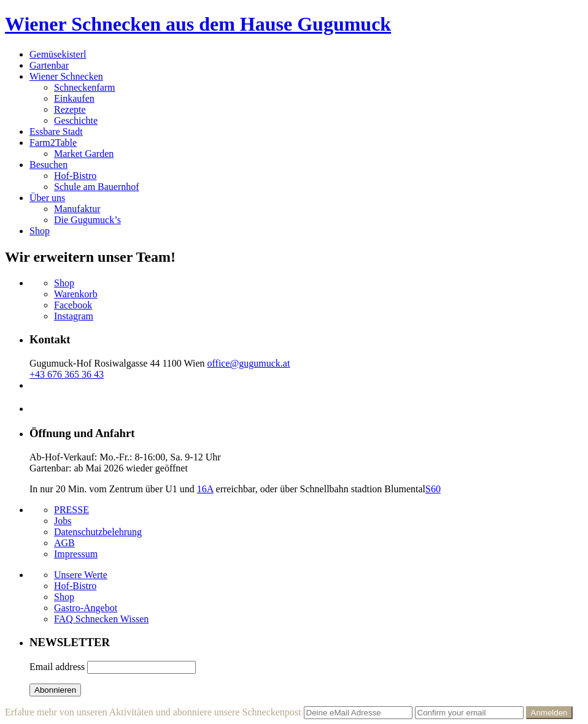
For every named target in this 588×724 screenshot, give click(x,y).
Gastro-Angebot (85, 608)
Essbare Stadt (56, 131)
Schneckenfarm (84, 87)
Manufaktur (77, 209)
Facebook (73, 305)
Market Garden (84, 153)
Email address (57, 666)
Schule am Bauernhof (96, 186)
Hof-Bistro (75, 175)
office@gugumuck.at (248, 363)
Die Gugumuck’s (87, 220)
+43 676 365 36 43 (66, 374)
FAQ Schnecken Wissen (101, 619)
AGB (64, 543)
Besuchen (48, 164)
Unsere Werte (80, 575)
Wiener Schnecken (66, 76)
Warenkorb (76, 294)
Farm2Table (53, 142)
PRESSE (71, 510)
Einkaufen (74, 98)
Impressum (76, 554)
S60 (433, 489)
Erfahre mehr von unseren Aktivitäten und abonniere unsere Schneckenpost (153, 712)
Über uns (47, 197)
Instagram (73, 316)
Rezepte (70, 109)
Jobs (62, 521)
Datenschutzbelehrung (98, 532)
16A (205, 489)
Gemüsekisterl (57, 54)
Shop (39, 231)
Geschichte (76, 120)
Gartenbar (49, 65)
